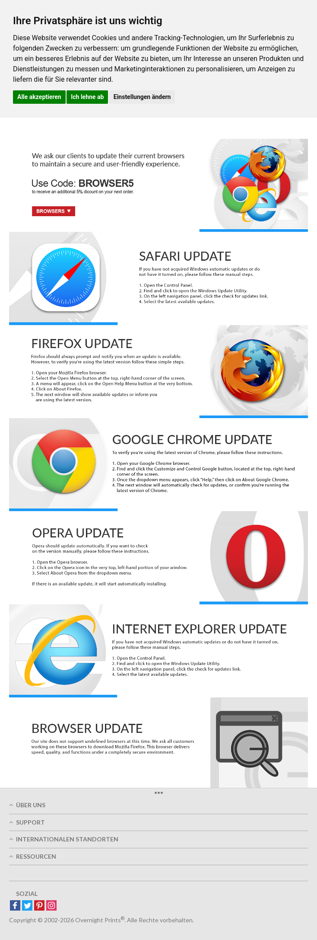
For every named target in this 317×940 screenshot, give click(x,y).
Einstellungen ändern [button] (142, 96)
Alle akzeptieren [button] (39, 96)
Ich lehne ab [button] (87, 96)
